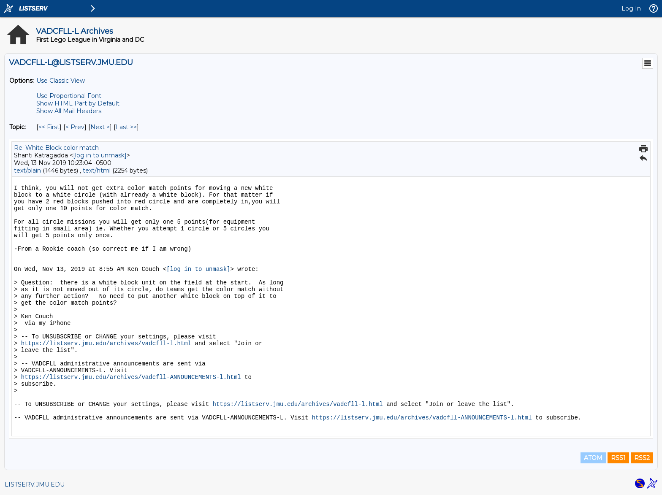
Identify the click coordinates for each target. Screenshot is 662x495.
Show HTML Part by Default (77, 103)
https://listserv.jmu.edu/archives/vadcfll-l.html (106, 343)
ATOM (593, 458)
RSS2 (642, 458)
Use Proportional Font (68, 96)
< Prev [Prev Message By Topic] (74, 127)
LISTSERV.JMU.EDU (35, 484)
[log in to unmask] (100, 155)
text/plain (27, 170)
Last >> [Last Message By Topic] (126, 127)
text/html (97, 170)
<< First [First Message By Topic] (49, 127)
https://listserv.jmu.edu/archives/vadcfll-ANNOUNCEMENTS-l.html (131, 377)
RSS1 (618, 458)
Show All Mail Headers (68, 111)
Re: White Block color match (56, 147)
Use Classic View (60, 80)
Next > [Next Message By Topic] (100, 127)
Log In (631, 8)
